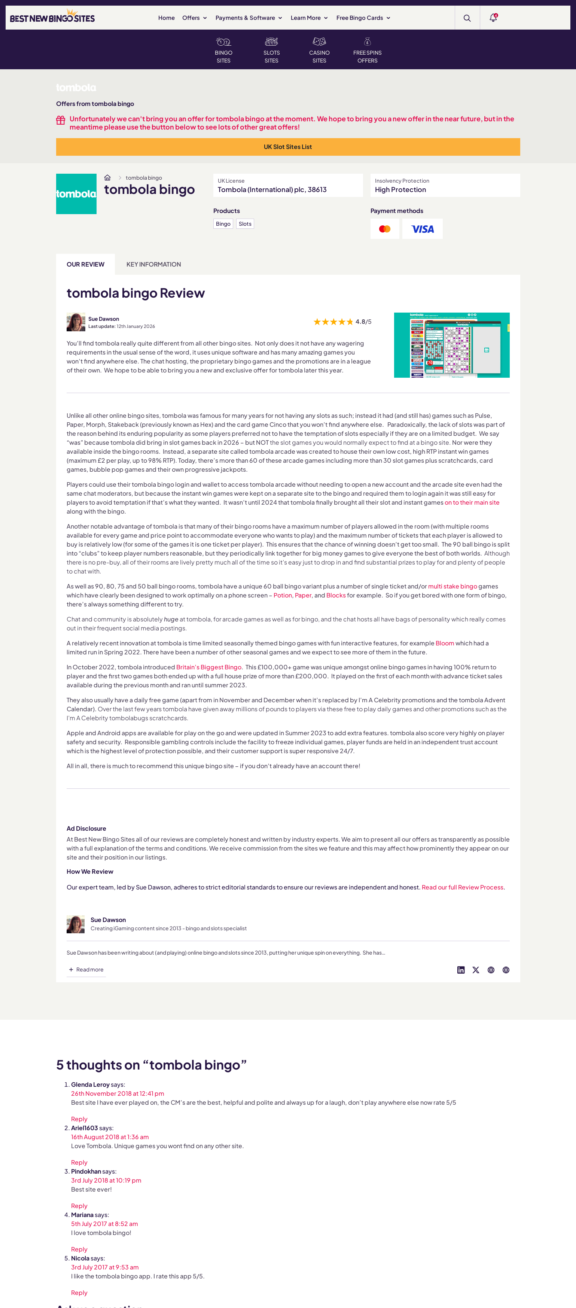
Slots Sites (271, 50)
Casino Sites (319, 50)
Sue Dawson (103, 318)
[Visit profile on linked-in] (461, 969)
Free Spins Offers (367, 50)
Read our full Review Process (462, 887)
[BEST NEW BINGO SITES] (52, 17)
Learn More (310, 17)
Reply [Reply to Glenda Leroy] (79, 1118)
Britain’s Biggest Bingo (208, 667)
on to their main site (472, 502)
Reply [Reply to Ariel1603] (79, 1162)
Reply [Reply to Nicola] (79, 1292)
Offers (195, 17)
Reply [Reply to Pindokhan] (79, 1205)
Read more (90, 969)
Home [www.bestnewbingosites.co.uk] (166, 17)
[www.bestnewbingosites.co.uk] (107, 177)
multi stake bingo (452, 586)
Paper (303, 595)
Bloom (445, 643)
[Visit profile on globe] (491, 969)
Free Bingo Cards (363, 17)
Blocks (336, 595)
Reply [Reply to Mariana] (79, 1249)
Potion (283, 595)
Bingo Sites (223, 50)
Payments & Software (249, 17)
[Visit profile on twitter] (476, 969)
